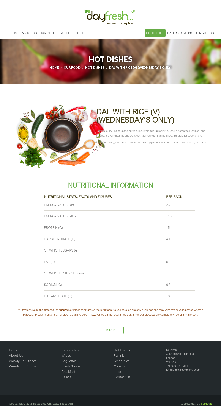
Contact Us (122, 377)
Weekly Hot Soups (22, 366)
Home (14, 33)
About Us (16, 355)
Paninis (119, 355)
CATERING (174, 33)
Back (110, 330)
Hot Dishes (122, 350)
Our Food (72, 67)
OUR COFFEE (48, 33)
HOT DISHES (94, 67)
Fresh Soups (71, 366)
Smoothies (122, 361)
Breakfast (68, 371)
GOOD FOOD (155, 33)
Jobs (117, 371)
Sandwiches (70, 350)
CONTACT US (204, 33)
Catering (120, 366)
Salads (66, 377)
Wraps (66, 355)
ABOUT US (29, 33)
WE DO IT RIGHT (72, 33)
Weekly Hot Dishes (23, 361)
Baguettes (69, 361)
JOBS (188, 33)
